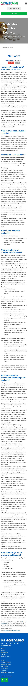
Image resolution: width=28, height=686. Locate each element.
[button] (26, 3)
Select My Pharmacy (14, 8)
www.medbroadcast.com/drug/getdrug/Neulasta (10, 630)
